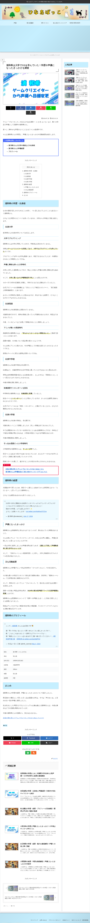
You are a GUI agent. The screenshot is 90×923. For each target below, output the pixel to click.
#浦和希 (14, 621)
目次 (28, 162)
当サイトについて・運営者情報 (80, 916)
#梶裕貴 (19, 635)
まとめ (26, 191)
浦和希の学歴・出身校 (30, 166)
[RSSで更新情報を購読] (32, 748)
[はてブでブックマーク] (26, 108)
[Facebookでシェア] (16, 108)
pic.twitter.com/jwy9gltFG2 (31, 635)
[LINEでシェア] (44, 108)
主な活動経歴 (29, 185)
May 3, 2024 (36, 639)
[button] (54, 108)
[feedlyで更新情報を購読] (29, 748)
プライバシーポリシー (55, 916)
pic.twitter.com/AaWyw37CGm (36, 507)
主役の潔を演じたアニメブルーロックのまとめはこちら (25, 465)
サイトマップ (34, 916)
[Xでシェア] (7, 108)
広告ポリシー (66, 916)
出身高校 (28, 172)
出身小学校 (28, 177)
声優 (5, 721)
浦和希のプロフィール (30, 188)
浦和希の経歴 (28, 180)
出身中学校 (28, 174)
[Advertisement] (45, 39)
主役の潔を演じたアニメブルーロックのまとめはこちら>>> (23, 714)
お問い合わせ (43, 916)
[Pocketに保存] (35, 108)
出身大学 (28, 169)
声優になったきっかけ (32, 183)
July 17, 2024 (28, 512)
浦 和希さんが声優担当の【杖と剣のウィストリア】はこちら (26, 467)
